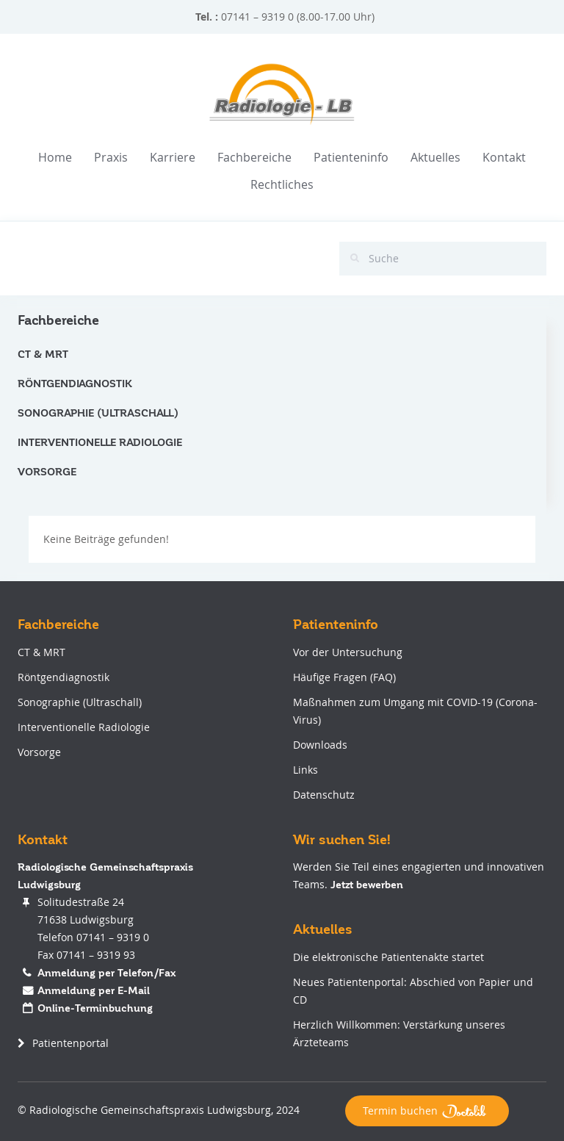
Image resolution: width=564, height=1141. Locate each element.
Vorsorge (47, 472)
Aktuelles (435, 157)
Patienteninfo (351, 157)
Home (55, 157)
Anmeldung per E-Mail (91, 990)
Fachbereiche (254, 157)
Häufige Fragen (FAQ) (341, 677)
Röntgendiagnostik (75, 383)
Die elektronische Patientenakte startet (385, 957)
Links (302, 770)
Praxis (111, 157)
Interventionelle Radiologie (100, 442)
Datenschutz (321, 795)
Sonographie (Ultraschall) (98, 413)
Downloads (317, 745)
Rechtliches (282, 184)
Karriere (172, 157)
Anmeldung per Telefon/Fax (104, 973)
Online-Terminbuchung (92, 1008)
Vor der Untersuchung (345, 652)
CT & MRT (43, 354)
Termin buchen (427, 1111)
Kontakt (504, 157)
